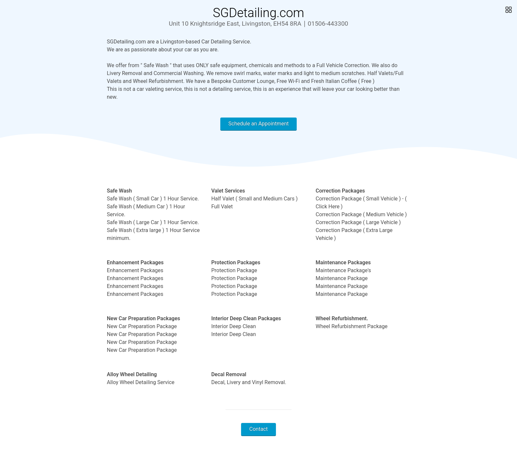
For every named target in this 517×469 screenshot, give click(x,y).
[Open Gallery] (508, 10)
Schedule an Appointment (258, 123)
